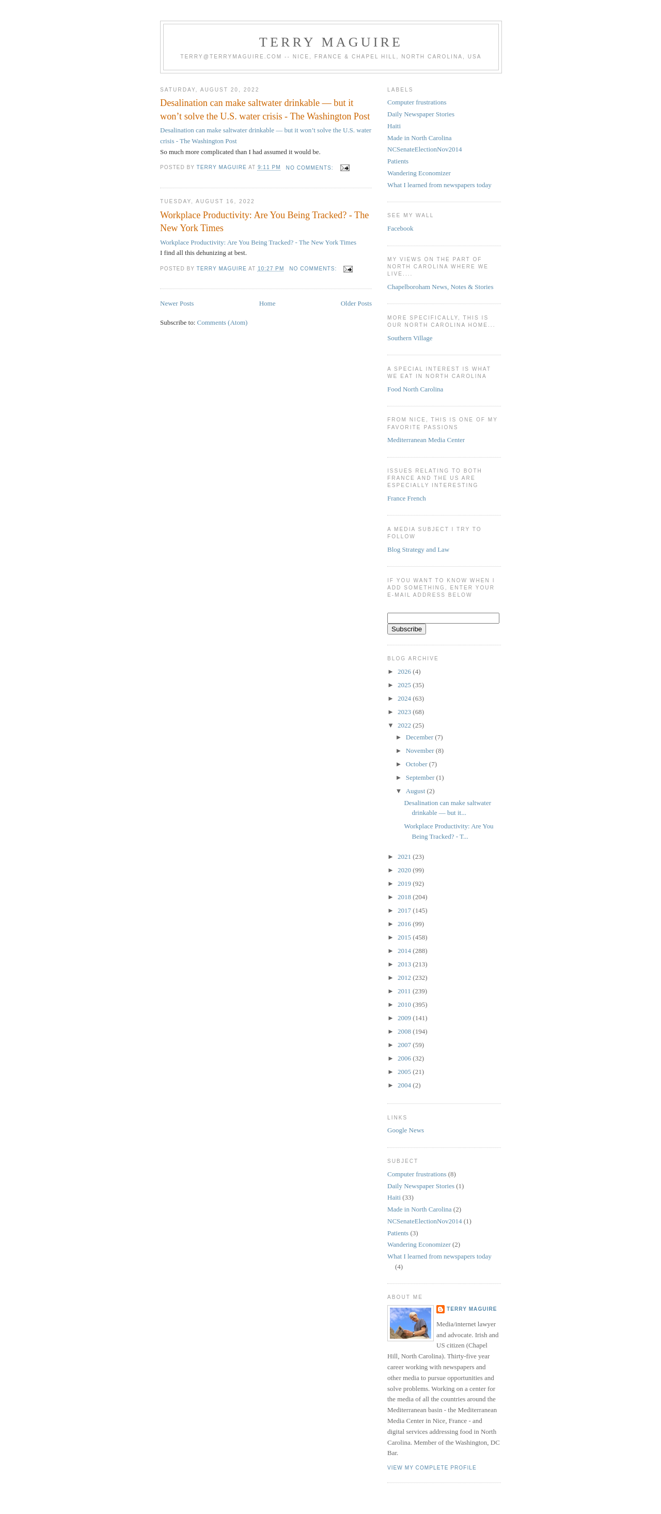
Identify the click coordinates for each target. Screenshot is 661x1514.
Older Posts (356, 303)
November (421, 750)
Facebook (400, 228)
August (416, 791)
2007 (405, 1045)
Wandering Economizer (419, 173)
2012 (405, 977)
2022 (405, 725)
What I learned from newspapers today (439, 185)
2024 (405, 698)
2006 (405, 1058)
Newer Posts (177, 303)
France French (406, 498)
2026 (405, 671)
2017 (405, 910)
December (420, 737)
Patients (397, 161)
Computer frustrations (416, 102)
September (421, 777)
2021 (405, 856)
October (417, 764)
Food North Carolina (415, 389)
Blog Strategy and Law (418, 549)
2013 (405, 964)
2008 (405, 1031)
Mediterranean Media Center (426, 440)
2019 (405, 883)
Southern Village (409, 338)
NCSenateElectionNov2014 (424, 149)
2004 (405, 1085)
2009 (405, 1018)
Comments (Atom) (222, 322)
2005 (405, 1072)
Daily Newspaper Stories (420, 114)
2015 (405, 937)
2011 (405, 991)
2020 (405, 870)
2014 (405, 951)
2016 (405, 924)
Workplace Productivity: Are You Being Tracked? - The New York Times (264, 221)
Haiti (394, 126)
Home (267, 303)
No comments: (311, 168)
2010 (405, 1004)
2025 (405, 685)
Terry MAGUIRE (331, 42)
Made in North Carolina (419, 138)
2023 (405, 712)
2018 (405, 897)
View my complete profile (432, 1468)
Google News (405, 1130)
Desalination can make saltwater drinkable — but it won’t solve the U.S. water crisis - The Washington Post (265, 109)
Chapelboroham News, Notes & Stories (440, 287)
